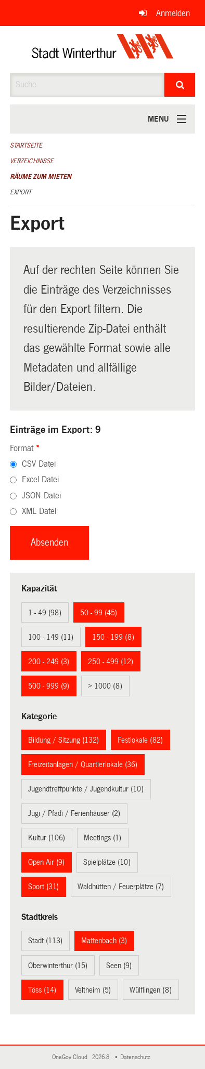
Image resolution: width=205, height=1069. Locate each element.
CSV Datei (39, 463)
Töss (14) (42, 990)
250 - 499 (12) (110, 661)
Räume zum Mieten (40, 176)
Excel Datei (40, 479)
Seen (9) (119, 965)
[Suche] (179, 85)
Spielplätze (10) (107, 862)
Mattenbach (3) (104, 940)
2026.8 (101, 1057)
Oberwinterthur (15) (57, 965)
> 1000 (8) (105, 686)
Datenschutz (136, 1057)
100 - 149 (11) (50, 637)
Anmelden (173, 13)
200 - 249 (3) (48, 661)
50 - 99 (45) (98, 613)
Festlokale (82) (140, 740)
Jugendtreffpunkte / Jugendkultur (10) (86, 789)
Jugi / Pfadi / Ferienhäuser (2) (74, 813)
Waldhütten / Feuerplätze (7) (121, 886)
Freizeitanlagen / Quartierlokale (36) (82, 764)
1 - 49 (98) (44, 613)
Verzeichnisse (32, 161)
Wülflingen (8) (151, 990)
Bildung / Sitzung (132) (63, 740)
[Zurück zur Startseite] (103, 49)
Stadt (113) (45, 940)
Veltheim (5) (93, 990)
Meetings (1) (102, 838)
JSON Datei (41, 495)
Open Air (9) (46, 862)
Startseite (26, 145)
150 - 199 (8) (113, 637)
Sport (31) (43, 886)
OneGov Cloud (71, 1057)
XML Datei (39, 511)
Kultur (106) (46, 838)
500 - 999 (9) (48, 686)
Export (20, 192)
